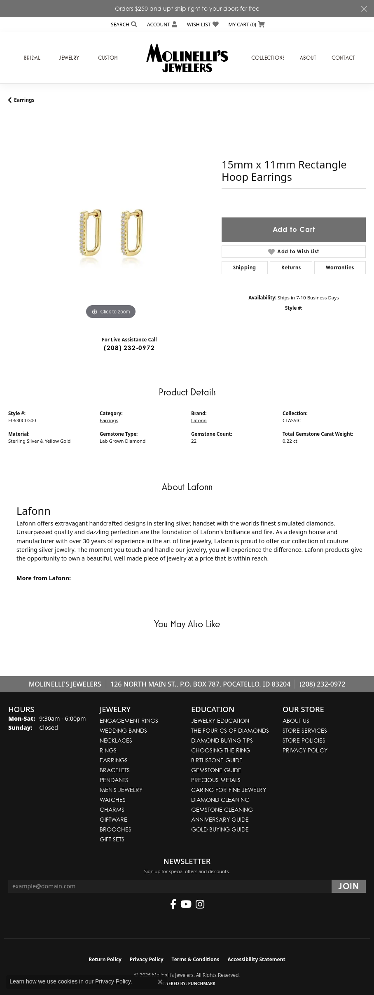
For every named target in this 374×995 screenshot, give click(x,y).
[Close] (364, 9)
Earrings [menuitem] (114, 760)
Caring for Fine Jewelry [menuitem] (228, 789)
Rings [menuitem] (108, 750)
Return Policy (105, 959)
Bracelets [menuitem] (115, 769)
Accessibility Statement (256, 959)
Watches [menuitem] (113, 799)
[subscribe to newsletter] (349, 886)
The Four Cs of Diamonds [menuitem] (230, 730)
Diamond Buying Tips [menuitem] (222, 740)
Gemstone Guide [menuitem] (216, 769)
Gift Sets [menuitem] (112, 839)
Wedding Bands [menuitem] (123, 730)
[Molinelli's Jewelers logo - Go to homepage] (187, 57)
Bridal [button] (32, 57)
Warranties (340, 267)
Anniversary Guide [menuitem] (220, 819)
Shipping (244, 267)
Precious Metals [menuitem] (216, 779)
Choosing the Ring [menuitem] (220, 750)
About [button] (308, 57)
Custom (108, 57)
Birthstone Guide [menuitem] (217, 760)
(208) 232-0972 (129, 348)
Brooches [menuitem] (115, 829)
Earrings (24, 99)
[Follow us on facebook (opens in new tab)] (173, 904)
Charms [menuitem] (112, 809)
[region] (110, 218)
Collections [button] (268, 57)
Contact (343, 57)
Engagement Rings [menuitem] (129, 720)
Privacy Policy (305, 750)
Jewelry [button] (69, 57)
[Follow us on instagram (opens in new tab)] (200, 904)
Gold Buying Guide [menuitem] (220, 829)
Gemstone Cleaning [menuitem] (222, 809)
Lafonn (199, 420)
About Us (296, 720)
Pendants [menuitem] (114, 779)
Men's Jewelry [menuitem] (121, 789)
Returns (291, 267)
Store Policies (304, 740)
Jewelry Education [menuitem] (220, 720)
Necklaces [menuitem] (116, 740)
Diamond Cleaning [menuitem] (220, 799)
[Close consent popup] (160, 981)
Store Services (305, 730)
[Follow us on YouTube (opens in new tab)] (186, 904)
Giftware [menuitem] (113, 819)
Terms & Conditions (196, 959)
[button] (123, 24)
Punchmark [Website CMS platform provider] (202, 983)
